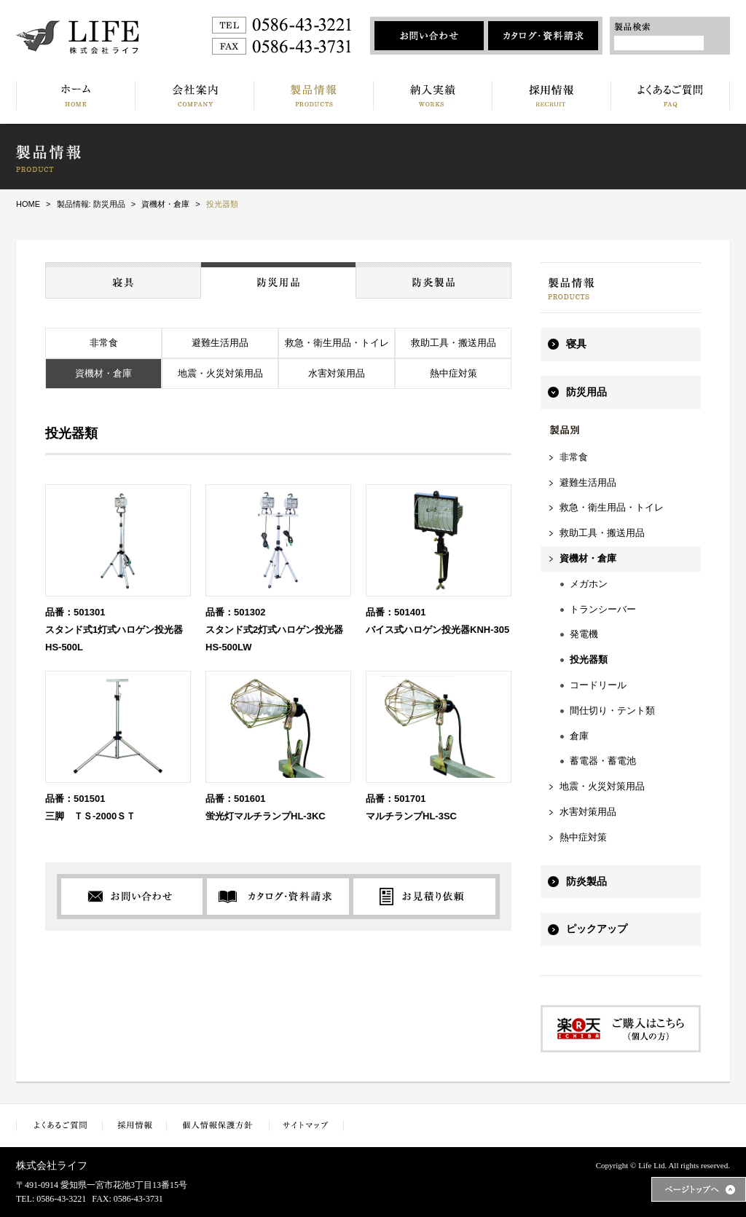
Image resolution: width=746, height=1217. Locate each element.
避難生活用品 (220, 342)
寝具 (576, 344)
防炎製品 (586, 881)
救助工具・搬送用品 (453, 342)
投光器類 (589, 659)
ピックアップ (596, 928)
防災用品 (586, 392)
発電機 (584, 634)
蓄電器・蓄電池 (603, 760)
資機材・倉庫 (103, 373)
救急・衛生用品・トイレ (337, 342)
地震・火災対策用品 (220, 373)
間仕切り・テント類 (612, 710)
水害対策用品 (336, 373)
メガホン (589, 583)
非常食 (104, 342)
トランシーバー (603, 609)
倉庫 (579, 735)
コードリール (598, 685)
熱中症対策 (453, 373)
